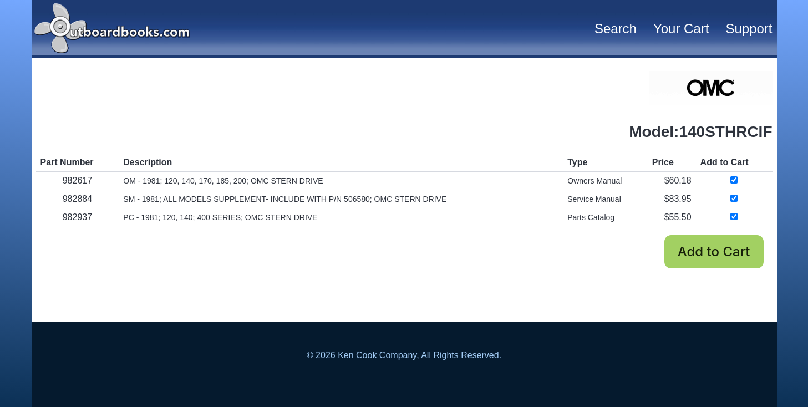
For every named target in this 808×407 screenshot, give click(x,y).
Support (748, 28)
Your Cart (681, 28)
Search (615, 28)
